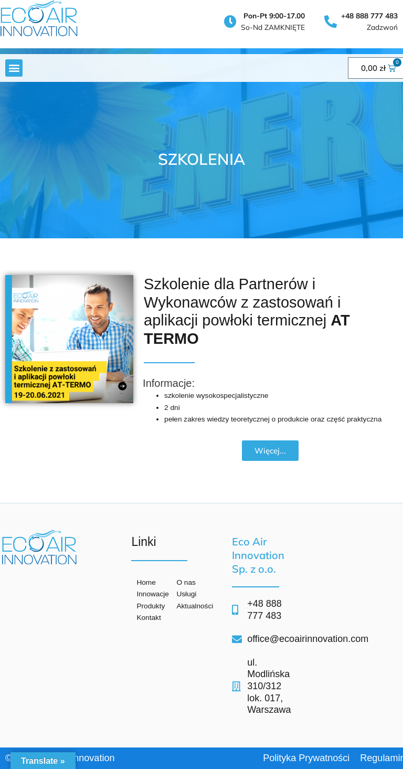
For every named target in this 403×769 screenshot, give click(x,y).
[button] (14, 68)
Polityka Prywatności (306, 758)
